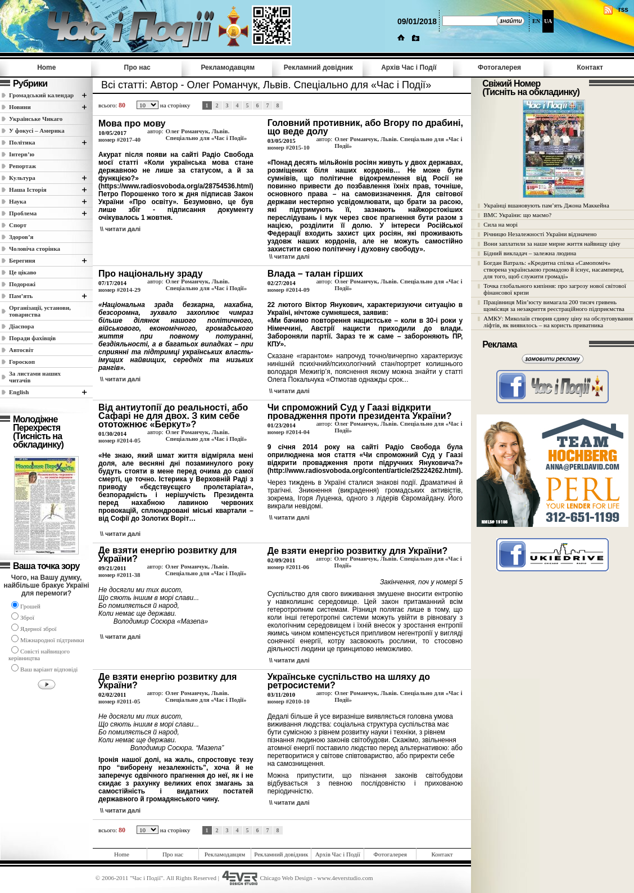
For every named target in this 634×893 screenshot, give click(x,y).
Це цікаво (23, 272)
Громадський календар (41, 95)
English (19, 392)
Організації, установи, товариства (40, 311)
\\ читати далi (120, 228)
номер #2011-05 (119, 701)
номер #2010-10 (289, 701)
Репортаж (22, 166)
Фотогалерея (499, 67)
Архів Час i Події (408, 67)
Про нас (137, 67)
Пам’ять (21, 295)
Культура (22, 177)
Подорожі (22, 284)
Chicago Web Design (286, 877)
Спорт (17, 225)
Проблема (23, 213)
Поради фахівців (32, 338)
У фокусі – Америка (37, 130)
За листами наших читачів (35, 377)
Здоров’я (21, 236)
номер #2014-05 (119, 440)
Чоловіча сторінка (34, 248)
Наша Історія (28, 189)
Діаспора (21, 326)
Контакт (590, 67)
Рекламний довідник (318, 67)
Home (46, 67)
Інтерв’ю (21, 154)
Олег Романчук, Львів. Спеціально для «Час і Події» (206, 134)
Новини (20, 106)
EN (536, 21)
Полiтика (22, 142)
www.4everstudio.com (345, 877)
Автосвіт (21, 349)
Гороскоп (22, 361)
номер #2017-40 (119, 139)
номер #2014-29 (119, 289)
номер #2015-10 (289, 147)
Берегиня (22, 260)
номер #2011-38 (119, 574)
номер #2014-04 (289, 432)
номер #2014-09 (289, 289)
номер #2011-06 (288, 566)
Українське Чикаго (35, 118)
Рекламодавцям (228, 67)
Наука (17, 201)
